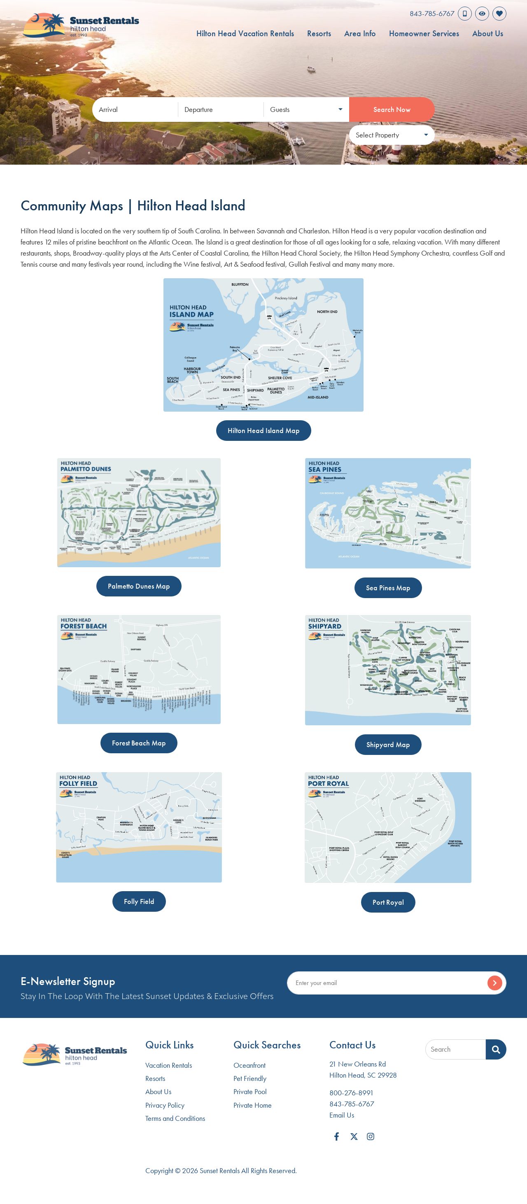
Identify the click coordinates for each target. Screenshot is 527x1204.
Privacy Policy (164, 1105)
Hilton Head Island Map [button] (264, 430)
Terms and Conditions (175, 1118)
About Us (487, 33)
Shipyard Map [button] (388, 744)
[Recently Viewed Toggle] (482, 14)
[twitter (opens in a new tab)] (354, 1136)
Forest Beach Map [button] (139, 743)
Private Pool (250, 1091)
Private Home (252, 1105)
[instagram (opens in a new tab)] (370, 1136)
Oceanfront (249, 1065)
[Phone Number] (441, 14)
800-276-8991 (351, 1092)
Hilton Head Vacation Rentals (245, 33)
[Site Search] (455, 1049)
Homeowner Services (424, 33)
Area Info (360, 33)
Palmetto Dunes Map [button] (139, 586)
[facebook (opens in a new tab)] (337, 1136)
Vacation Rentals (168, 1065)
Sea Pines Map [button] (388, 587)
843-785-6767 (351, 1104)
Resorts (319, 33)
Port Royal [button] (388, 902)
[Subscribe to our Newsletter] (396, 982)
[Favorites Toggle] (499, 14)
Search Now (391, 109)
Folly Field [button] (139, 901)
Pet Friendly (249, 1078)
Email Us (341, 1115)
